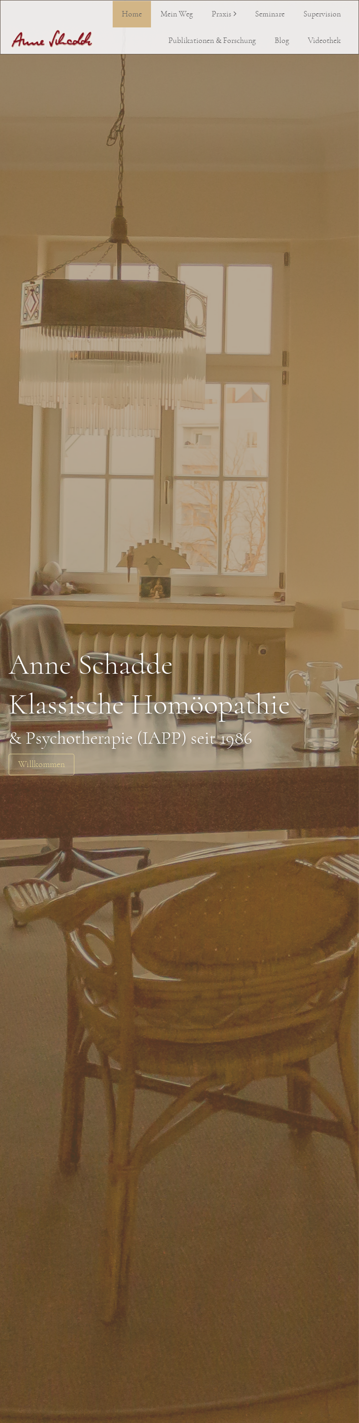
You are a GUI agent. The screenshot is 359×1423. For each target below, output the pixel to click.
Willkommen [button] (41, 764)
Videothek (324, 41)
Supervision (322, 14)
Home (132, 14)
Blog (282, 41)
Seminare (270, 14)
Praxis (221, 14)
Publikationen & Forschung (212, 41)
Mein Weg (177, 14)
